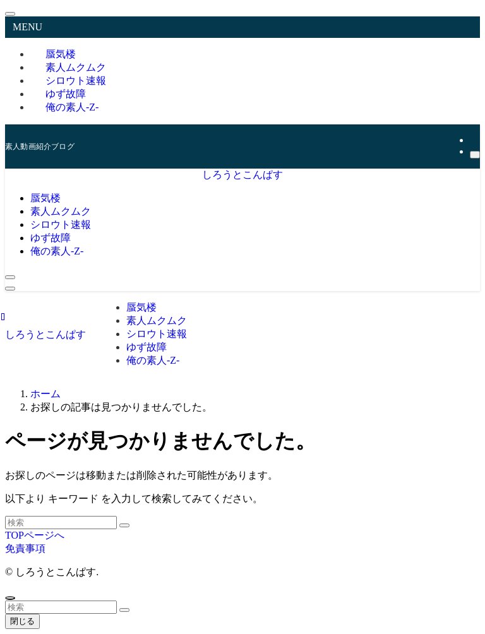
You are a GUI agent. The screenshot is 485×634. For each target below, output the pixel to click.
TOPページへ (34, 535)
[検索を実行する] (124, 525)
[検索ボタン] (10, 277)
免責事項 (25, 548)
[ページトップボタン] (10, 598)
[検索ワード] (61, 522)
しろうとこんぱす (242, 174)
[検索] (475, 154)
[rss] (473, 140)
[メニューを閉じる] (10, 14)
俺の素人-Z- (72, 107)
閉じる (22, 621)
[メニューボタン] (10, 288)
